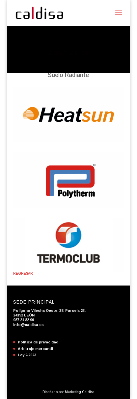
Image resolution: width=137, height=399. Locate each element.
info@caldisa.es (28, 325)
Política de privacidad (38, 342)
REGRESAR (23, 273)
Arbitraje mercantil (35, 349)
